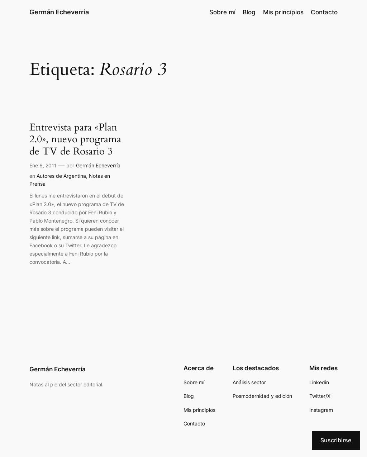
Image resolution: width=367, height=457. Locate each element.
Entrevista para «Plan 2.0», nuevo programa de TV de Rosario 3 (75, 139)
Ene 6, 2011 (43, 165)
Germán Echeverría (59, 12)
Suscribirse (335, 440)
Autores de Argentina (61, 176)
